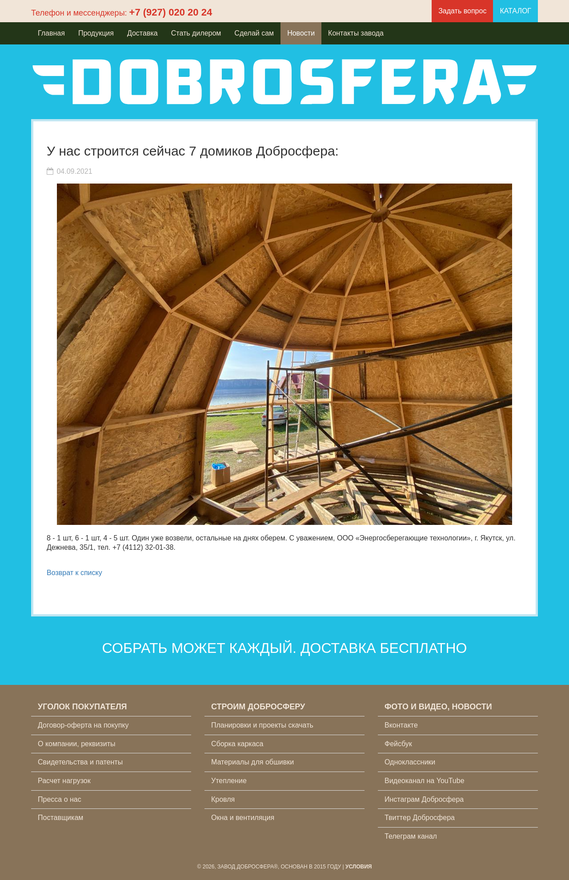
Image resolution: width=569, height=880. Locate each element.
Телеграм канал (411, 836)
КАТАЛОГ (515, 11)
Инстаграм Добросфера (424, 799)
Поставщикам (60, 817)
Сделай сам (254, 33)
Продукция (96, 33)
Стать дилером (196, 33)
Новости (301, 33)
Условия (358, 867)
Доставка (142, 33)
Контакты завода (356, 33)
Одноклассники (410, 762)
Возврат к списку (74, 572)
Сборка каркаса (237, 744)
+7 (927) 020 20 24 (170, 12)
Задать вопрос (462, 11)
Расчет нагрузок (64, 780)
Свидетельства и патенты (80, 762)
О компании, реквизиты (76, 744)
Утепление (229, 780)
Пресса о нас (59, 799)
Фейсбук (398, 744)
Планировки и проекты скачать (262, 725)
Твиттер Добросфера (420, 817)
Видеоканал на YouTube (425, 780)
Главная (51, 33)
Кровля (223, 799)
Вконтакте (401, 725)
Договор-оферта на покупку (83, 725)
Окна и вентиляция (242, 817)
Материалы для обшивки (252, 762)
